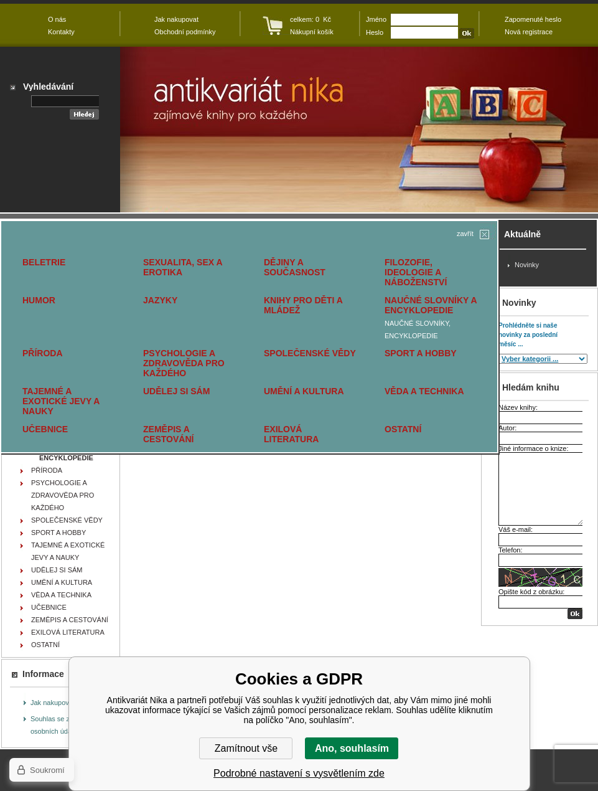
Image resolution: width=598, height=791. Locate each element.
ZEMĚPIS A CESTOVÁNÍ (168, 434)
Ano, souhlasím (352, 748)
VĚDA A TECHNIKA (424, 391)
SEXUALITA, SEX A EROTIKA (182, 267)
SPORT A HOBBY (421, 353)
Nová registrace (529, 32)
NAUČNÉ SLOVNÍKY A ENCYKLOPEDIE (431, 305)
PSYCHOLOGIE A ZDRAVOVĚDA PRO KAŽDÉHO (184, 363)
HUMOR (38, 300)
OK (575, 614)
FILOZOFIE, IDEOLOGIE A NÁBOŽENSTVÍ (416, 272)
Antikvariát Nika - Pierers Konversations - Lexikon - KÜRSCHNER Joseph (359, 129)
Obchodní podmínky (184, 32)
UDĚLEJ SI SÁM (176, 391)
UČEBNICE (45, 429)
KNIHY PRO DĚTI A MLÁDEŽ (303, 305)
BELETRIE (43, 262)
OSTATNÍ (403, 429)
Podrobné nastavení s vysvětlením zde (299, 773)
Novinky (527, 264)
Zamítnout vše (246, 748)
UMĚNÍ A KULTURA (304, 391)
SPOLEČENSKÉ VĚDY (310, 353)
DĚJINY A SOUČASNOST (294, 267)
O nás (57, 19)
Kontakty (61, 32)
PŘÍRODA (42, 353)
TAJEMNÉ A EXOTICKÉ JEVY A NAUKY (61, 401)
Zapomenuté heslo (533, 19)
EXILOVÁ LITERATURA (291, 434)
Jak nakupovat (52, 702)
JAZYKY (160, 300)
